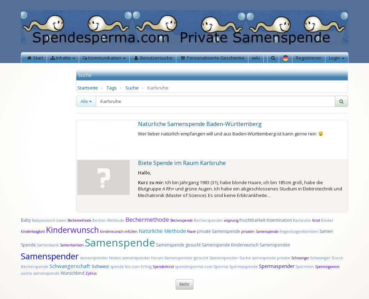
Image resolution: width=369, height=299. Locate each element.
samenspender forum (142, 257)
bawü (61, 220)
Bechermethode (147, 219)
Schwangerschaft (70, 265)
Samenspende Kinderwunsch (230, 245)
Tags (112, 88)
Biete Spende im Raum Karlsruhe (182, 163)
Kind (316, 220)
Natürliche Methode (162, 230)
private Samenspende (218, 231)
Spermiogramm (327, 266)
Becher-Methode (108, 220)
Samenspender (50, 256)
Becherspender (209, 220)
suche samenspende (40, 273)
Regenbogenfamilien (298, 231)
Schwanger (300, 257)
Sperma (221, 266)
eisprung (231, 220)
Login (337, 58)
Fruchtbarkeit (253, 220)
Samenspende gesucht (178, 245)
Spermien (304, 266)
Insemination (279, 220)
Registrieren (309, 58)
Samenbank (48, 244)
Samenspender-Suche (230, 257)
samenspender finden (100, 257)
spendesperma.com (194, 266)
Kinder (327, 220)
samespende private (271, 257)
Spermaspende (243, 266)
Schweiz (100, 266)
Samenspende (120, 242)
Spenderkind (163, 266)
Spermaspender (276, 266)
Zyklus (91, 273)
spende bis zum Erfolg (131, 266)
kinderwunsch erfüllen (119, 231)
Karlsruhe (302, 220)
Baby (26, 220)
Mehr (184, 284)
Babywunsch (43, 220)
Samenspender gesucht (186, 257)
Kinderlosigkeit (33, 231)
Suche (132, 88)
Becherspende (181, 220)
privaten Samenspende (259, 231)
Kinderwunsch (72, 229)
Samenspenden (275, 245)
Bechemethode (79, 220)
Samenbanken (72, 245)
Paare (192, 231)
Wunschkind (72, 273)
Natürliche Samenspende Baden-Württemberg (200, 124)
